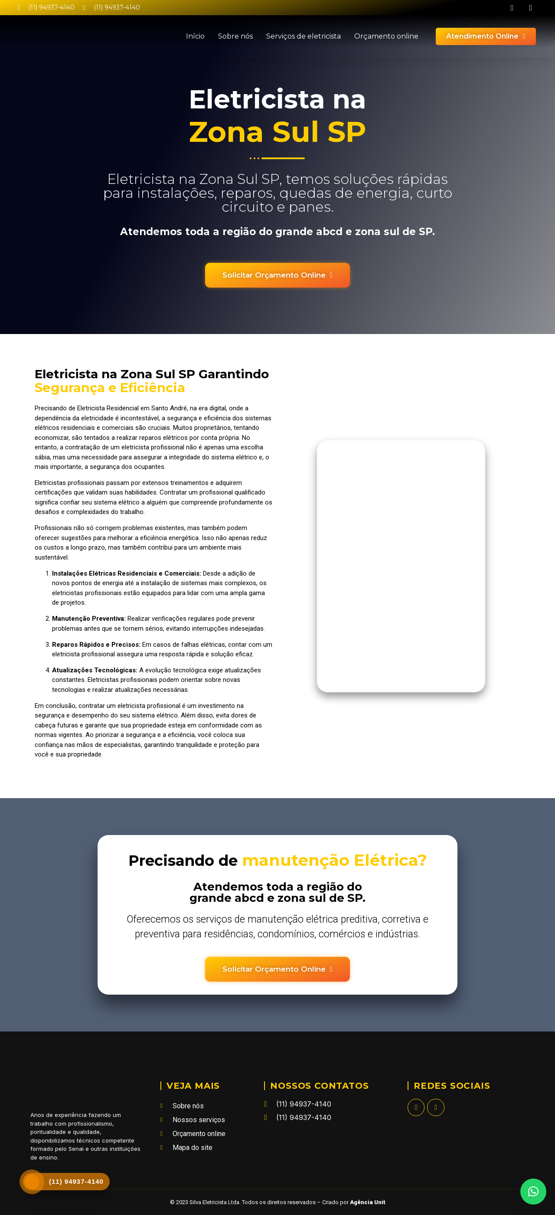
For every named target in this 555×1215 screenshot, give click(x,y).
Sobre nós (235, 36)
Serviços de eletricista (303, 36)
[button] (533, 1192)
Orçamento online (386, 36)
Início (195, 36)
